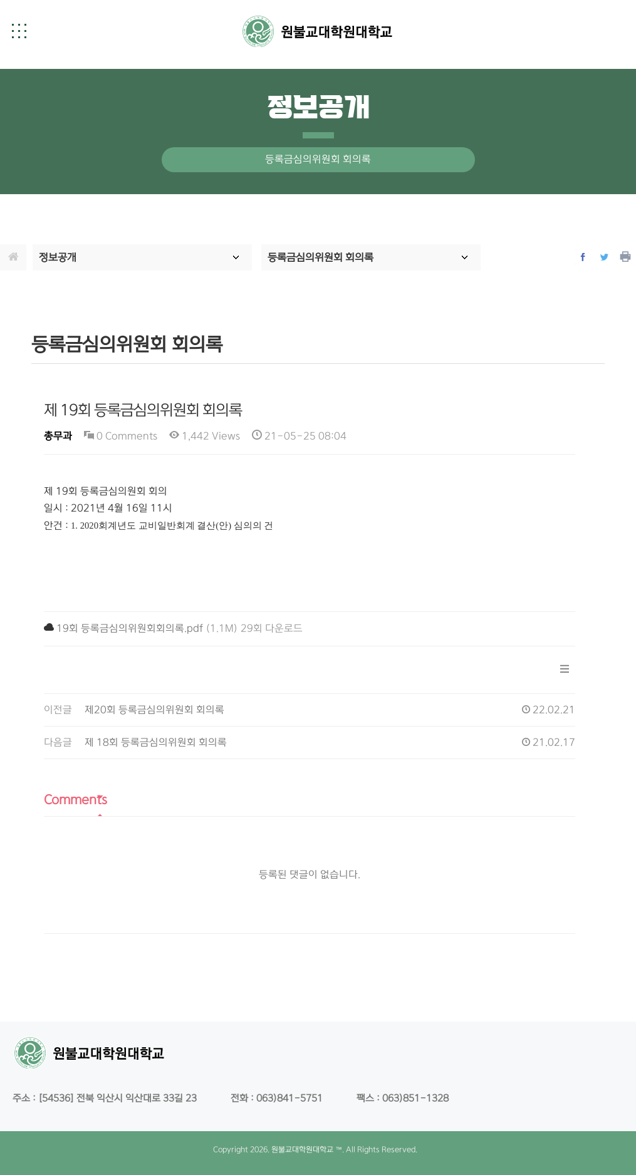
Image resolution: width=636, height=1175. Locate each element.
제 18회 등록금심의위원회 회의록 (156, 742)
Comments (75, 800)
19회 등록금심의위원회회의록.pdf (129, 628)
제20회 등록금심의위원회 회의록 (154, 710)
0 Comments (120, 436)
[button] (18, 30)
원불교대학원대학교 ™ (306, 1150)
